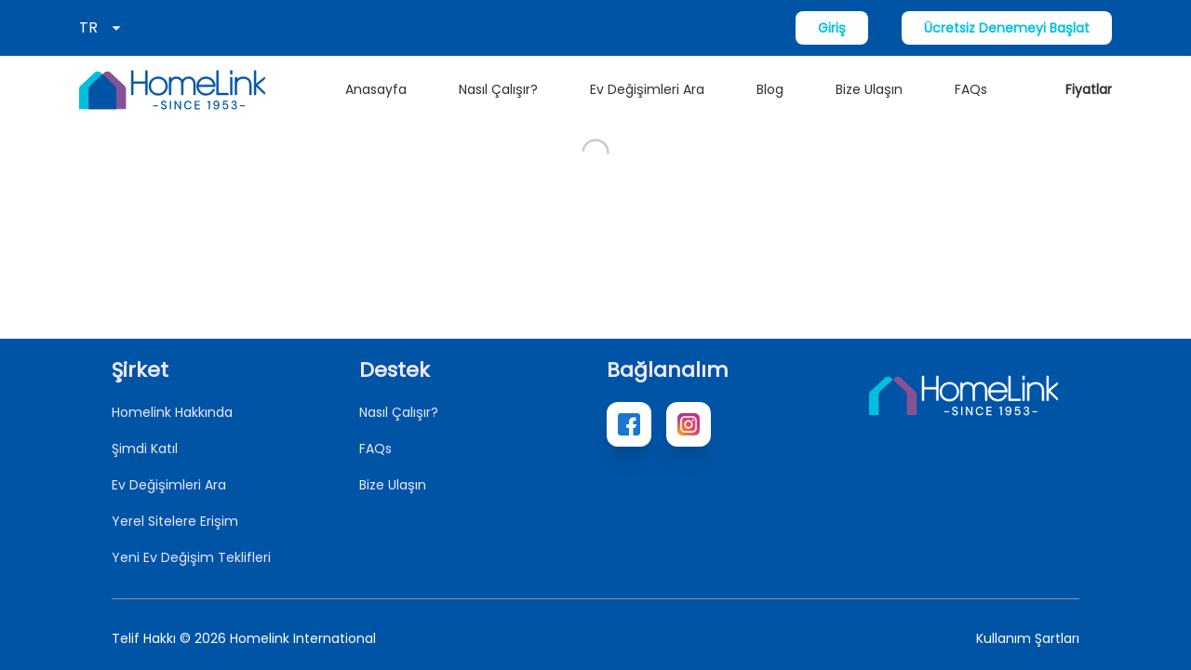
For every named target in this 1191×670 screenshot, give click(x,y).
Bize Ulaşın (869, 89)
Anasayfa (376, 89)
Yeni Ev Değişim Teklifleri (191, 557)
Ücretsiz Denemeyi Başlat (1007, 28)
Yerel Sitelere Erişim (175, 521)
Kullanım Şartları (1027, 638)
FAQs (971, 89)
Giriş (832, 28)
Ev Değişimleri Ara (647, 89)
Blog (769, 89)
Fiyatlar (1088, 89)
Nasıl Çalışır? (498, 89)
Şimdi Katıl (145, 448)
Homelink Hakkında (172, 412)
